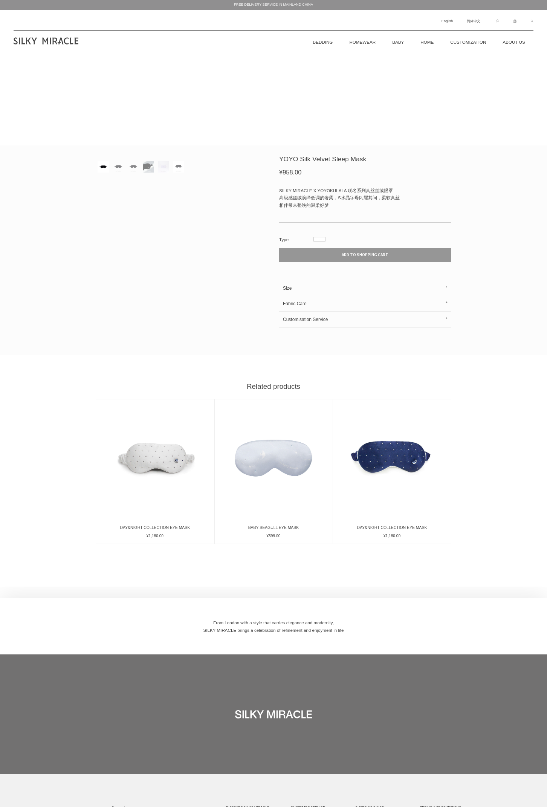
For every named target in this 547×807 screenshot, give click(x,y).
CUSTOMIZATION (468, 42)
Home (427, 42)
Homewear (362, 42)
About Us (514, 42)
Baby (398, 42)
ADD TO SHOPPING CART (365, 261)
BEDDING (323, 42)
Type (284, 239)
